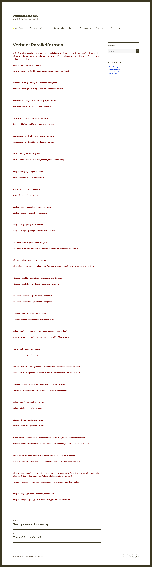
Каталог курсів (114, 69)
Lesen (71, 28)
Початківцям (85, 28)
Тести (32, 28)
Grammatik (59, 28)
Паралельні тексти (115, 71)
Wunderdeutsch (25, 16)
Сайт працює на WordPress (34, 557)
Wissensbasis (45, 28)
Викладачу (115, 28)
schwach (16, 56)
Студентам (100, 28)
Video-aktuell (113, 74)
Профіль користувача (117, 67)
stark (93, 53)
